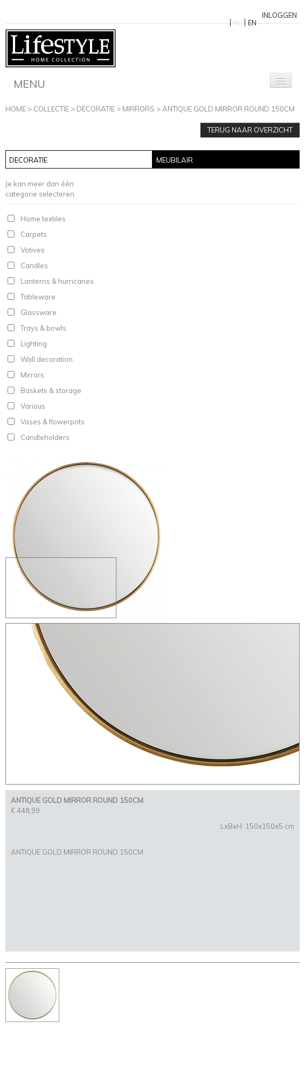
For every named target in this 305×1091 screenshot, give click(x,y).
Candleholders (45, 437)
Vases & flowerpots (52, 421)
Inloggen (279, 15)
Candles (34, 265)
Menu (29, 83)
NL (237, 22)
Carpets (33, 234)
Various (32, 406)
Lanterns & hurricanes (57, 281)
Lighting (33, 343)
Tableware (38, 296)
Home (15, 108)
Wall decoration (46, 359)
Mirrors (138, 108)
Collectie (51, 108)
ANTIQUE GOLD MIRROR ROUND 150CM (228, 108)
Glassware (38, 312)
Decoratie (96, 108)
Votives (32, 250)
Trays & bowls (43, 328)
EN (252, 22)
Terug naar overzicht (250, 129)
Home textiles (43, 218)
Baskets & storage (50, 390)
